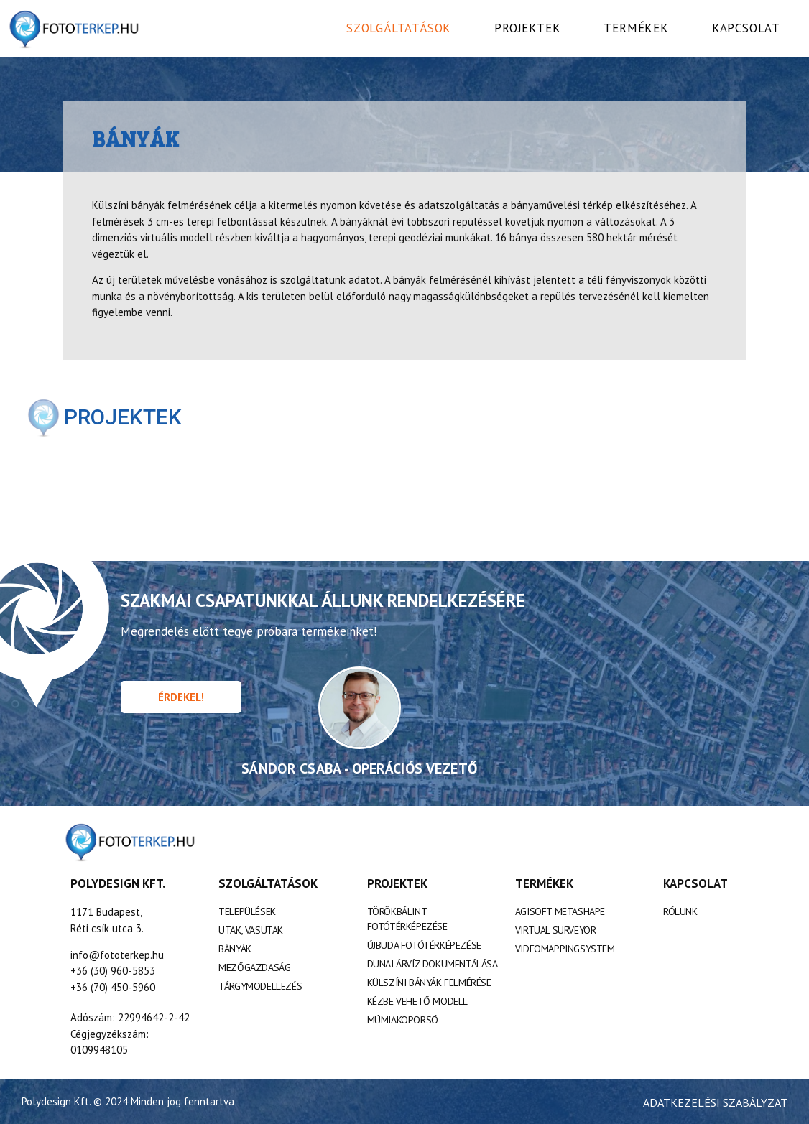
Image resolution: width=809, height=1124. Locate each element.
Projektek (527, 28)
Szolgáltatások (398, 28)
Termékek (636, 28)
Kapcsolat (746, 28)
